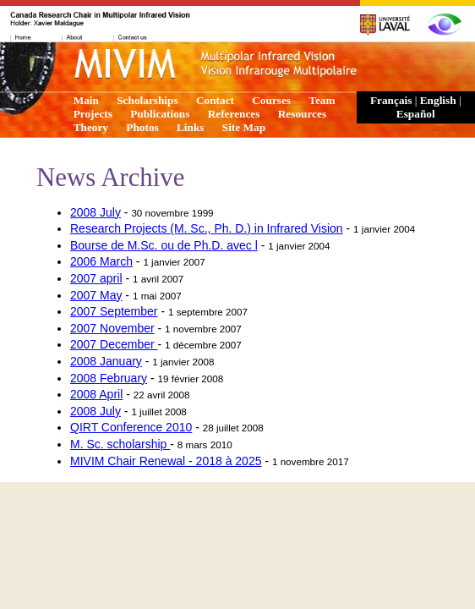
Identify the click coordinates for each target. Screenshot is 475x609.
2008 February (108, 378)
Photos (142, 127)
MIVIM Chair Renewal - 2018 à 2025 (165, 461)
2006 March (101, 261)
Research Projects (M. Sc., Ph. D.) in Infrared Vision (206, 228)
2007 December (114, 344)
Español (415, 113)
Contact (215, 100)
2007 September (114, 311)
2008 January (106, 361)
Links (191, 127)
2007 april (96, 278)
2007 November (112, 328)
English (438, 100)
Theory (91, 127)
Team (321, 100)
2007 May (96, 295)
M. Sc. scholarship (120, 444)
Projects (93, 113)
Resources (302, 113)
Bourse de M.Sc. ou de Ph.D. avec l (164, 245)
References (234, 113)
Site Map (243, 127)
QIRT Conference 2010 (131, 427)
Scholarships (147, 100)
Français (391, 100)
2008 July (95, 212)
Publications (159, 113)
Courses (271, 100)
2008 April (96, 394)
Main (86, 100)
